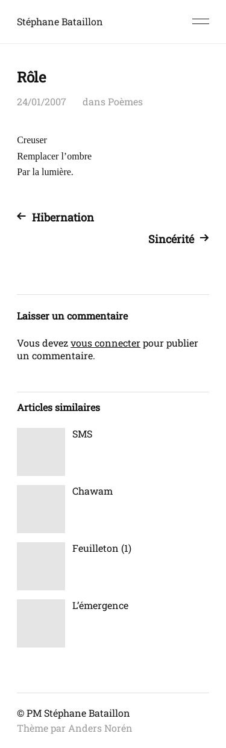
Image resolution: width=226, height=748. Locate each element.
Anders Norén (100, 728)
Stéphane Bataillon (60, 21)
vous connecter (105, 342)
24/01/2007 (41, 101)
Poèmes (125, 101)
